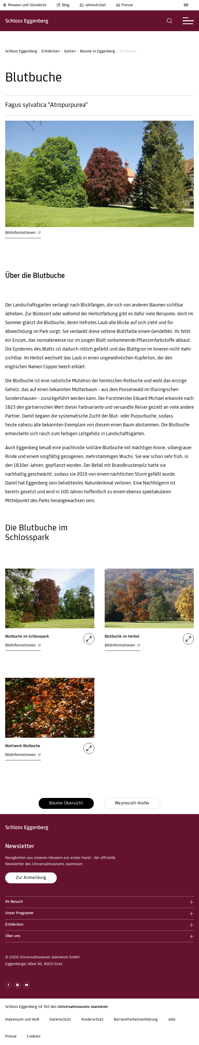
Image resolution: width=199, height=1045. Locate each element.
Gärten (70, 51)
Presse (124, 5)
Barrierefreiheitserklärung (136, 1019)
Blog (62, 5)
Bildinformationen (23, 233)
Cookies (33, 1036)
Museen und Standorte (24, 5)
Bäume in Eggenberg (97, 51)
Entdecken (50, 51)
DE (186, 5)
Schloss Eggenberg (21, 51)
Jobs (171, 1019)
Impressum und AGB (22, 1019)
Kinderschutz (92, 1019)
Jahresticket (93, 5)
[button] (169, 20)
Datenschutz (60, 1019)
